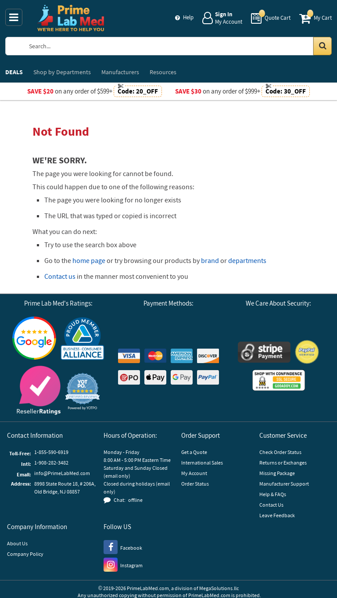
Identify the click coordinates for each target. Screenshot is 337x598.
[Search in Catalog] (322, 46)
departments (247, 260)
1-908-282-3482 (51, 462)
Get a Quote (194, 452)
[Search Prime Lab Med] (177, 46)
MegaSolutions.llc (219, 588)
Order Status (195, 483)
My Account (194, 473)
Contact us (59, 276)
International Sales (202, 462)
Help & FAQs (272, 494)
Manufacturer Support (284, 483)
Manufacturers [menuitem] (120, 72)
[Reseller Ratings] (39, 391)
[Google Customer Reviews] (34, 339)
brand (210, 260)
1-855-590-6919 (51, 452)
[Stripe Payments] (264, 353)
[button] (82, 391)
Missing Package (277, 473)
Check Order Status (280, 452)
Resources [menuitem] (163, 72)
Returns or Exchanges (283, 462)
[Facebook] (123, 547)
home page (88, 260)
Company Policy (25, 554)
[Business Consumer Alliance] (82, 339)
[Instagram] (123, 564)
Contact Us (271, 504)
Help (188, 17)
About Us (17, 543)
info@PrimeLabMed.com (62, 473)
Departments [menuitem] (62, 72)
